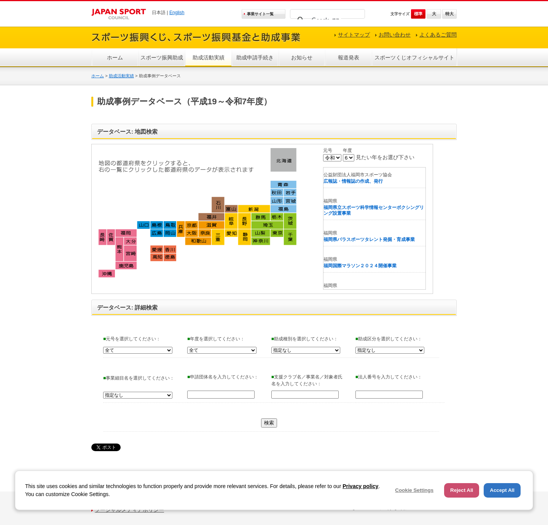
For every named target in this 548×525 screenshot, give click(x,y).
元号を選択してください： (132, 338)
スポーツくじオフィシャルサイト (414, 57)
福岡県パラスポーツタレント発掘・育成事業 (369, 239)
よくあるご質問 (438, 35)
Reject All (461, 490)
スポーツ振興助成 (161, 57)
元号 (327, 150)
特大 (449, 13)
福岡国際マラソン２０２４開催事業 (360, 265)
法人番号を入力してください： (388, 377)
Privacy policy (360, 486)
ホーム (115, 57)
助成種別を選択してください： (304, 338)
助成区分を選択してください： (388, 338)
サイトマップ (354, 35)
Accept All (502, 490)
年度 (347, 150)
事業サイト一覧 (260, 14)
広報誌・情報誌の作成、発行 (353, 181)
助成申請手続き (255, 57)
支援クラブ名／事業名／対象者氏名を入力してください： (306, 380)
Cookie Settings (414, 490)
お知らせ (301, 57)
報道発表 (348, 57)
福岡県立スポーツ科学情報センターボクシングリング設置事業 (373, 210)
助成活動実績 (209, 57)
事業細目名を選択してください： (138, 378)
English (177, 12)
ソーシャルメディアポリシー (129, 510)
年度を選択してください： (216, 338)
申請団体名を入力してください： (222, 377)
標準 (418, 13)
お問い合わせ (395, 35)
